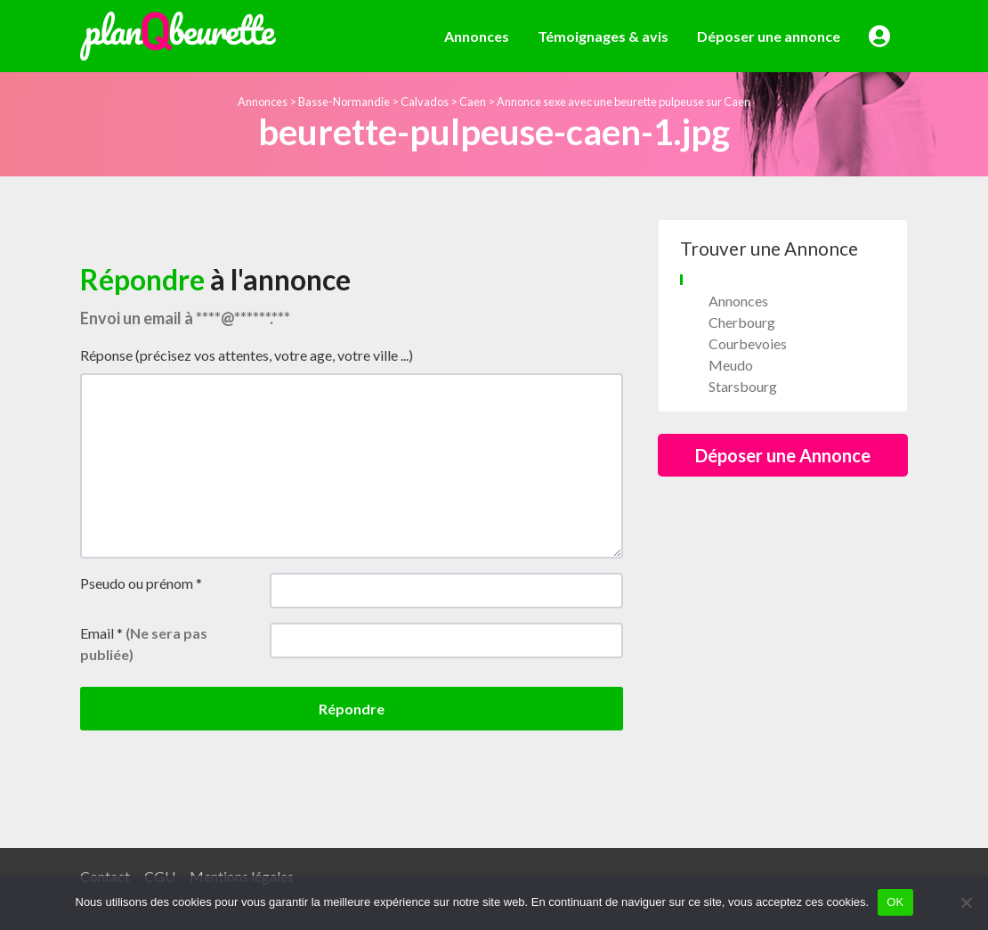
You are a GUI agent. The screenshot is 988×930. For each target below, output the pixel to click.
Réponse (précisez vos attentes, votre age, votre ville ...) (246, 355)
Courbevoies (748, 343)
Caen (472, 101)
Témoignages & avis (603, 36)
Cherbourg (742, 322)
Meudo (731, 364)
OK (895, 902)
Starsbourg (743, 386)
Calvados (425, 101)
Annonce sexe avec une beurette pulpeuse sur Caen (623, 101)
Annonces (476, 36)
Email (143, 643)
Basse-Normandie (344, 101)
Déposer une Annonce (783, 455)
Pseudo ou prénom (141, 583)
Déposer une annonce (768, 36)
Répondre (352, 708)
